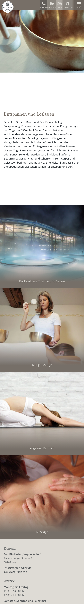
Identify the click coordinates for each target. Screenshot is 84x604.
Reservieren (67, 5)
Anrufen (43, 5)
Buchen (59, 5)
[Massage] (42, 497)
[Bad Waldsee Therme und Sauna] (42, 246)
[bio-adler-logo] (8, 7)
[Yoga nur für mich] (42, 413)
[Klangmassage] (42, 330)
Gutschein (51, 5)
